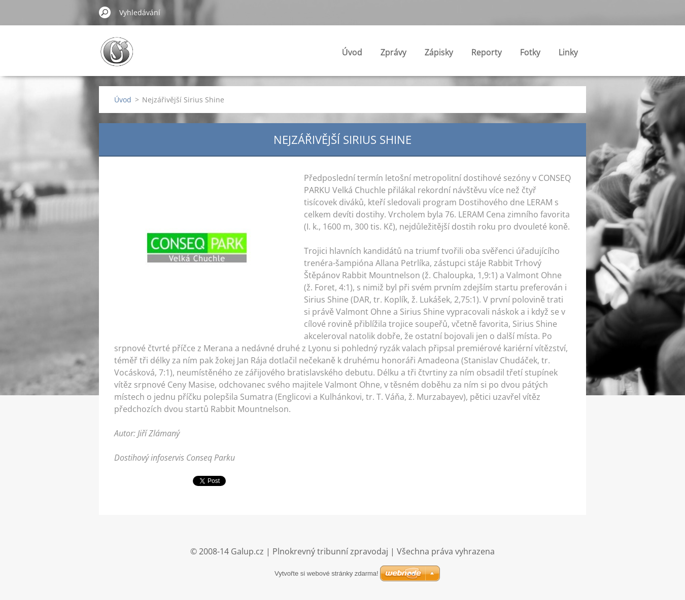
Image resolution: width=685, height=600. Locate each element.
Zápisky (439, 52)
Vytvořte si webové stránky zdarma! (327, 573)
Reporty (486, 52)
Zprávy (393, 52)
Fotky (530, 52)
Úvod (352, 52)
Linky (568, 52)
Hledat (105, 12)
